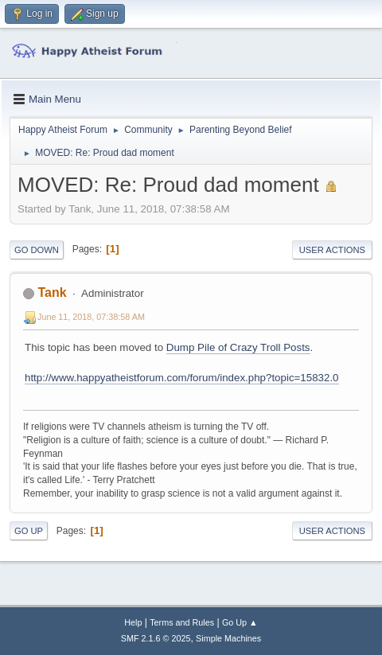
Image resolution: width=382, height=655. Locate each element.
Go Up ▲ (240, 622)
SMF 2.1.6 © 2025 (156, 638)
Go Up (28, 531)
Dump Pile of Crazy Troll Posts (238, 347)
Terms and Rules (182, 622)
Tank (51, 292)
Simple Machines (228, 638)
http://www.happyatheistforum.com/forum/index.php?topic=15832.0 (182, 378)
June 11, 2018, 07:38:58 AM (91, 317)
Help (133, 622)
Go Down (36, 250)
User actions (332, 250)
